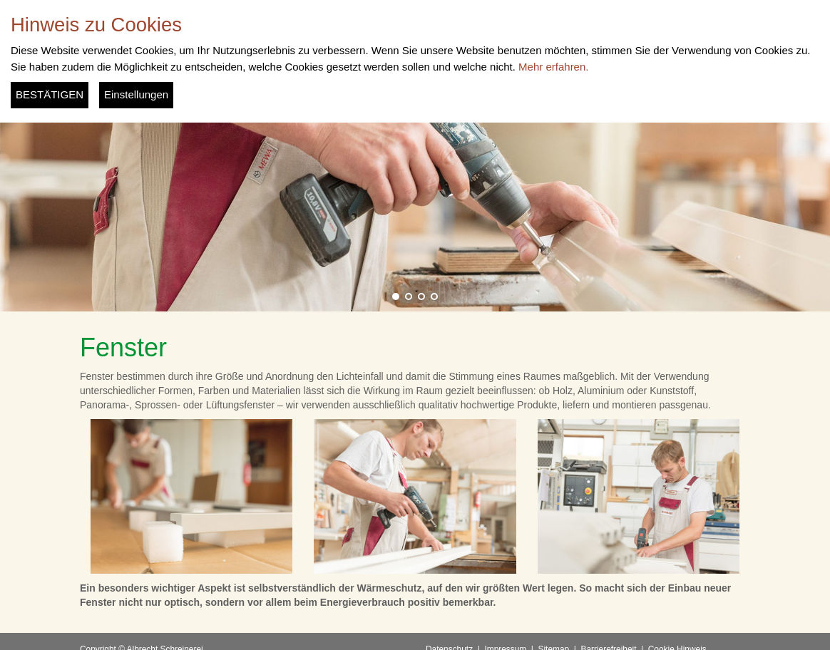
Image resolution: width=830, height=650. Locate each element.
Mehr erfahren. (553, 67)
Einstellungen (136, 94)
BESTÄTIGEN (49, 94)
